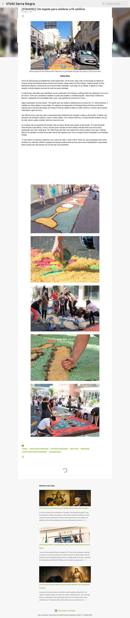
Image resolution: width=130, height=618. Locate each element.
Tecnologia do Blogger (65, 611)
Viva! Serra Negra (55, 452)
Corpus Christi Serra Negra (39, 448)
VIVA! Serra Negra (20, 4)
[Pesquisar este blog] (117, 3)
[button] (22, 16)
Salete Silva (74, 448)
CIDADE (24, 448)
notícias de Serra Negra (59, 448)
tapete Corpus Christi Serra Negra (34, 452)
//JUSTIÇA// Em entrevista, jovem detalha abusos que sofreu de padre (64, 508)
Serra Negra (85, 448)
